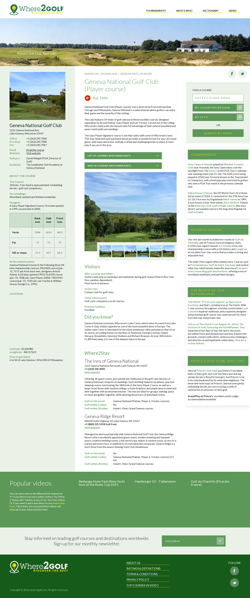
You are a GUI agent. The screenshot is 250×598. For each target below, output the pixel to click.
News (232, 10)
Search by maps (218, 133)
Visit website (33, 153)
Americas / (92, 73)
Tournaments (156, 10)
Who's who (184, 10)
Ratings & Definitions (143, 568)
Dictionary (211, 10)
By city (201, 117)
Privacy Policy (137, 579)
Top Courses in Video (142, 585)
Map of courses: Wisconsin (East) (123, 165)
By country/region (212, 107)
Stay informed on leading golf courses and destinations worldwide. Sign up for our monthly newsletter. (87, 541)
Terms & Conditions (142, 574)
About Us (133, 563)
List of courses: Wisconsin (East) (123, 155)
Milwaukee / (110, 73)
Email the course (35, 149)
